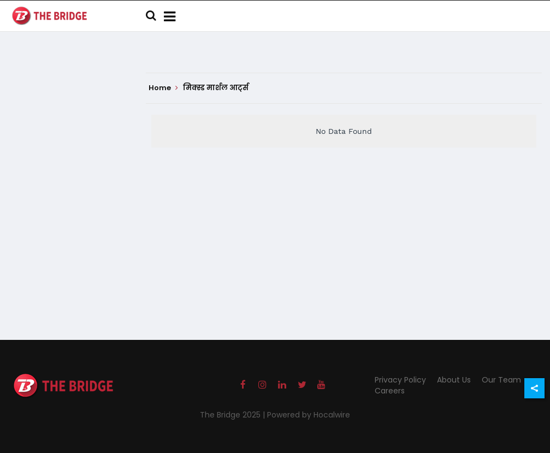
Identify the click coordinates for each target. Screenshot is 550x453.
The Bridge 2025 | (233, 414)
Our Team (501, 379)
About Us (454, 379)
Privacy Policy (400, 379)
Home (163, 88)
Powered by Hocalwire (308, 414)
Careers (390, 390)
